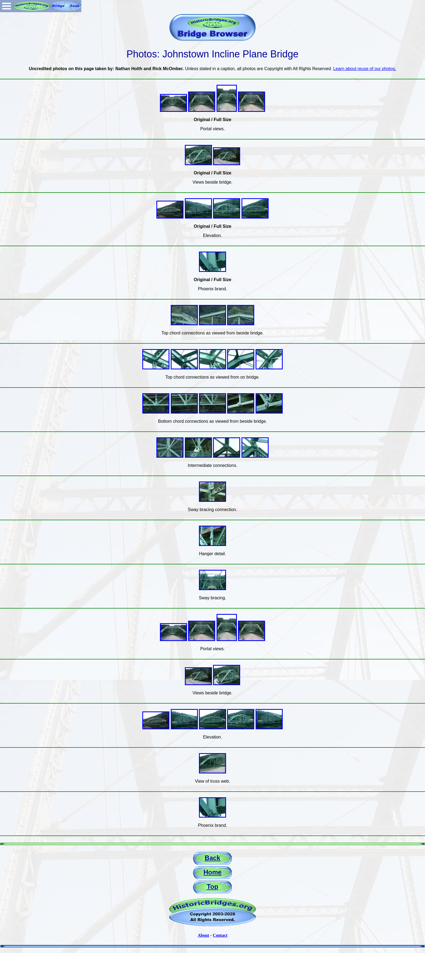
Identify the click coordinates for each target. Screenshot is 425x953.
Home (213, 872)
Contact (220, 935)
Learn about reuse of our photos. (364, 68)
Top (212, 886)
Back (212, 857)
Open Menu (6, 6)
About (203, 935)
